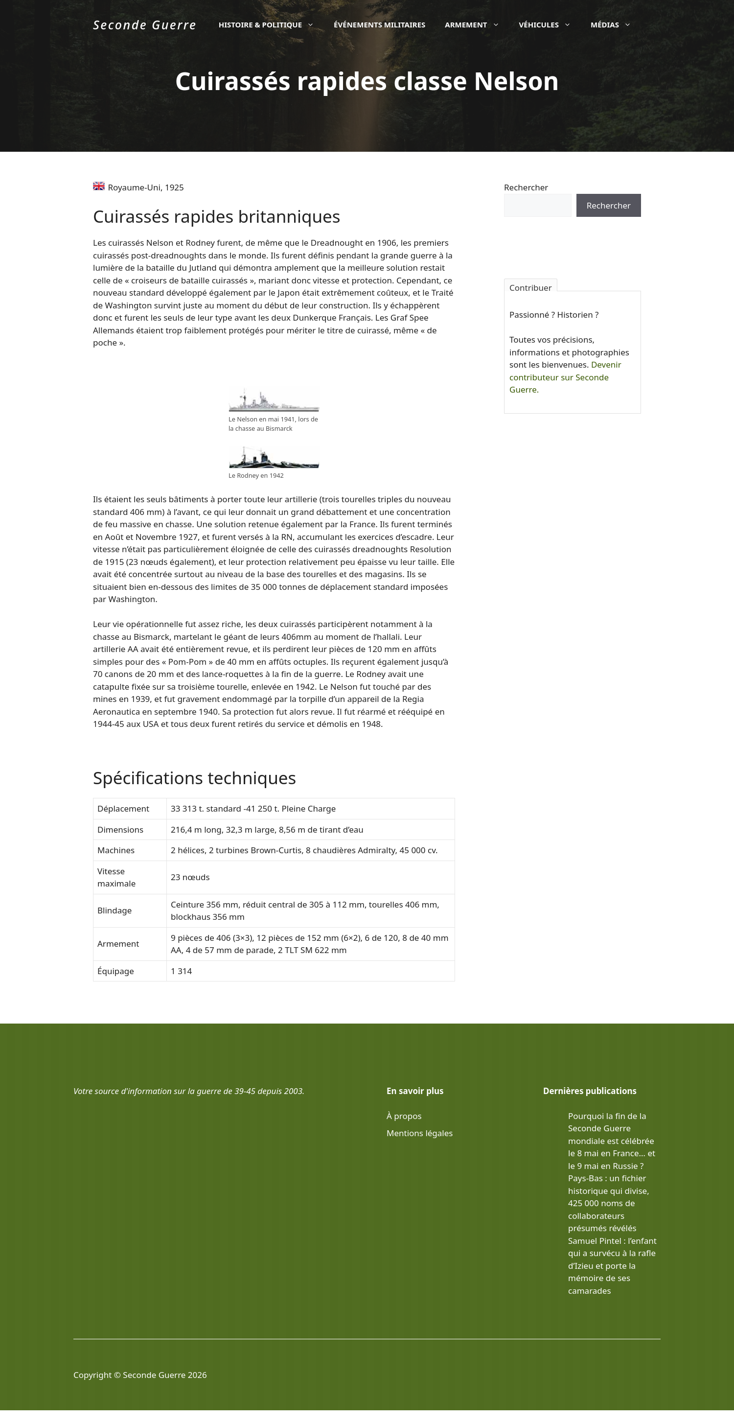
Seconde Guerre (145, 24)
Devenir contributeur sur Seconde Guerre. (565, 377)
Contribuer (530, 286)
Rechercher (526, 187)
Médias (616, 24)
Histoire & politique (271, 24)
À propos (404, 1115)
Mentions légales (420, 1133)
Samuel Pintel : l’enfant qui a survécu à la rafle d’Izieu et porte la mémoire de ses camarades (612, 1265)
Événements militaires (379, 24)
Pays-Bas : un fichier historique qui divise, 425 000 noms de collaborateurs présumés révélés (608, 1203)
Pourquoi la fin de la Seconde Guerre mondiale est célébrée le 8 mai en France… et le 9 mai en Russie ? (611, 1140)
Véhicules (550, 24)
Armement (477, 24)
